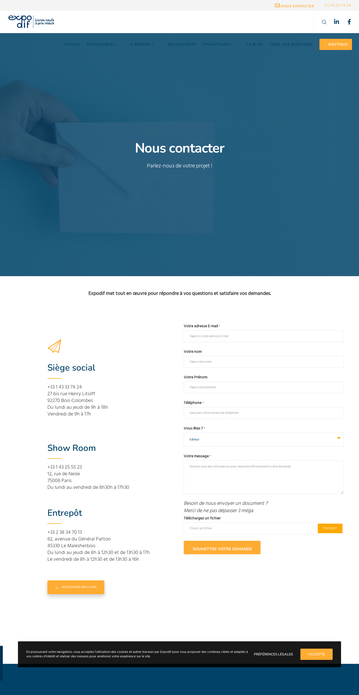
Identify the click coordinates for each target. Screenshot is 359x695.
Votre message (197, 456)
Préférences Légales (273, 654)
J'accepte (316, 654)
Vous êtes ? (194, 428)
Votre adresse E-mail (202, 326)
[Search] (320, 22)
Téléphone (194, 403)
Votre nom (193, 352)
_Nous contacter (294, 6)
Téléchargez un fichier (202, 518)
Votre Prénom (195, 377)
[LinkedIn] (333, 22)
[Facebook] (345, 22)
